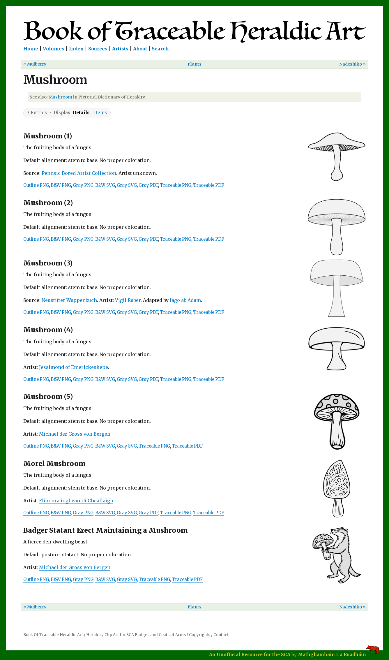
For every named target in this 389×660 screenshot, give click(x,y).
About (140, 49)
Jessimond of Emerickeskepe (73, 367)
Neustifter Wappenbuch (69, 300)
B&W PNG (61, 185)
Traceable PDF (208, 185)
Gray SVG (127, 185)
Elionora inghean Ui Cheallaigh (76, 501)
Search (160, 49)
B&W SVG (105, 185)
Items (100, 112)
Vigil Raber (128, 300)
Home (30, 49)
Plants (194, 64)
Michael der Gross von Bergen (74, 434)
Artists (120, 49)
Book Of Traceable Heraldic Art (53, 634)
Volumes (53, 49)
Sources (97, 49)
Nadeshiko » (352, 64)
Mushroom (60, 97)
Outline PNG (36, 185)
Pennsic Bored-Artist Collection (79, 173)
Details (81, 112)
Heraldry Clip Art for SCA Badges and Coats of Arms (136, 634)
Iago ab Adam (185, 300)
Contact (220, 634)
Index (76, 49)
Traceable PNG (175, 185)
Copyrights (199, 634)
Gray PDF (148, 185)
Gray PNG (83, 185)
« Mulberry (34, 64)
